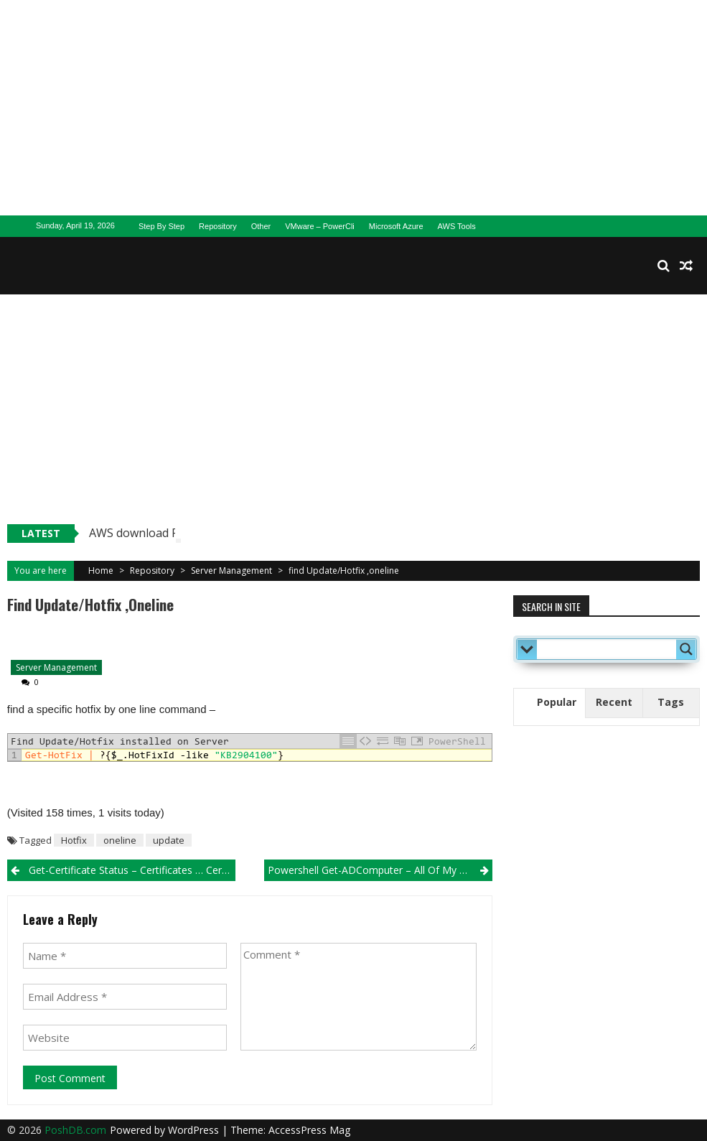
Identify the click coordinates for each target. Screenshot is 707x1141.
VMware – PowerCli (320, 226)
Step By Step (161, 226)
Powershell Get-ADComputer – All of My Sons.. (377, 870)
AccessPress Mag (309, 1130)
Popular (556, 702)
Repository (218, 226)
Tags (670, 702)
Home (100, 570)
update (168, 840)
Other (261, 226)
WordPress (195, 1130)
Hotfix (74, 840)
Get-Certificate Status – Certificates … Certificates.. (132, 870)
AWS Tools (457, 226)
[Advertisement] (353, 107)
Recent (614, 702)
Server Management (231, 570)
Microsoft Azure (396, 226)
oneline (119, 840)
